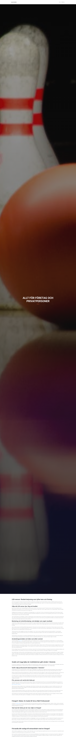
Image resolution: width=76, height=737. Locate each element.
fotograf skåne (18, 703)
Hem (60, 2)
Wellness (63, 2)
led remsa (20, 640)
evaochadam (14, 2)
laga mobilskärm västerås (16, 684)
